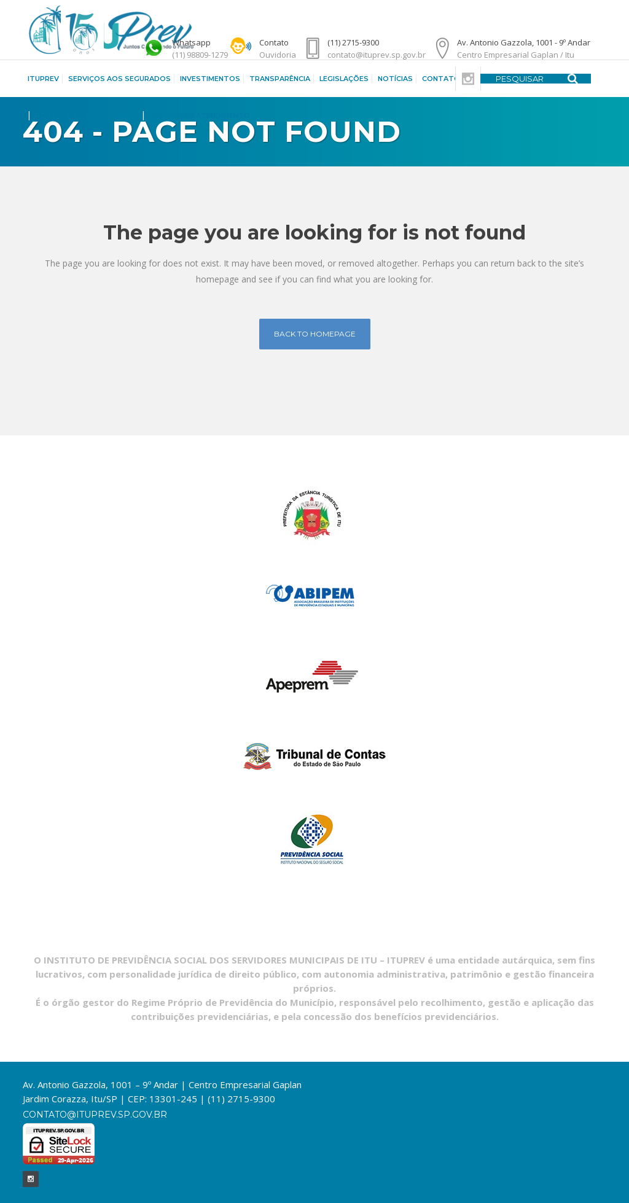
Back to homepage (315, 333)
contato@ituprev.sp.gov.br (95, 1114)
